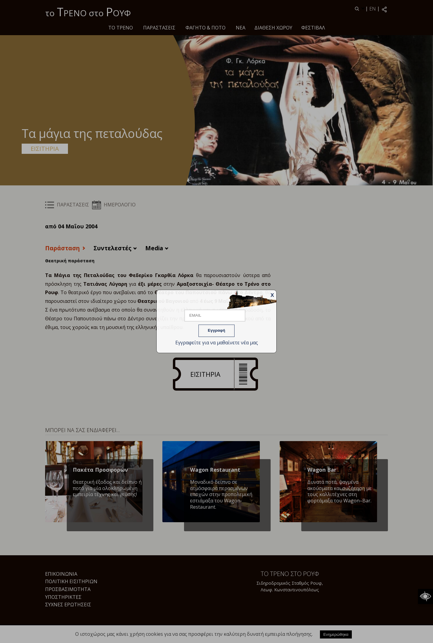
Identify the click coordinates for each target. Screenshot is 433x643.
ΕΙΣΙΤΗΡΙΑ (45, 149)
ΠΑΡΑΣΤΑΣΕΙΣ (159, 27)
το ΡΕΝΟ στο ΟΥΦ (88, 11)
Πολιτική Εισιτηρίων (71, 581)
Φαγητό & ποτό (206, 27)
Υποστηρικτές (63, 597)
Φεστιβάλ (313, 27)
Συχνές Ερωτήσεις (68, 604)
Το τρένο (120, 27)
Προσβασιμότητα (68, 589)
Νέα (240, 27)
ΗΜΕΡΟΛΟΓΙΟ (114, 204)
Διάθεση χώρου (273, 27)
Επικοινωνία (61, 574)
